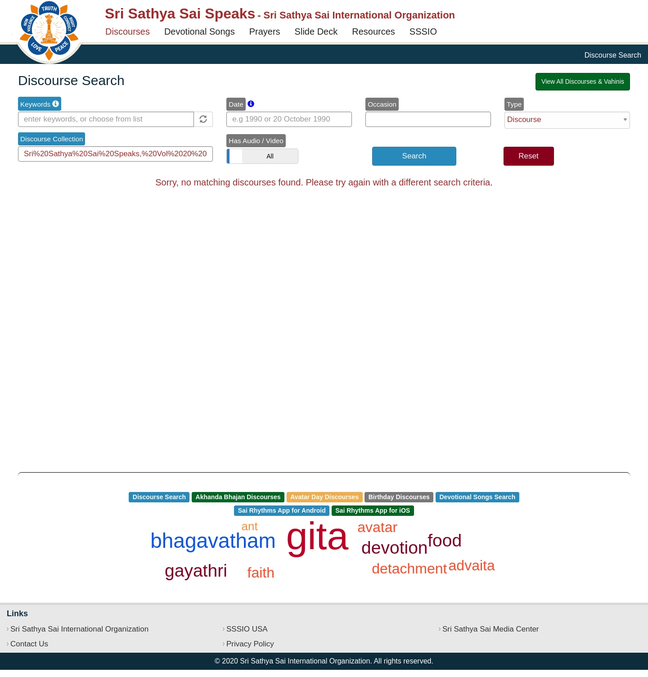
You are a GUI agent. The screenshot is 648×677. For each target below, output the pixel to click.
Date (236, 104)
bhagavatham (213, 540)
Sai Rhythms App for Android (282, 510)
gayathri (196, 570)
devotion (394, 547)
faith (261, 572)
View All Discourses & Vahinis (582, 81)
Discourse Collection (51, 139)
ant (250, 526)
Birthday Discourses (399, 497)
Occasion (382, 104)
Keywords (39, 104)
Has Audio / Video (256, 140)
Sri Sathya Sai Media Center (490, 629)
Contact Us (29, 644)
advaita (472, 565)
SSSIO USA (247, 629)
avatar (377, 527)
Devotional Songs (199, 31)
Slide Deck (316, 31)
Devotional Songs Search (477, 497)
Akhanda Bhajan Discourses (238, 497)
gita (317, 535)
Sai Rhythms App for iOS (372, 510)
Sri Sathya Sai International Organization (79, 629)
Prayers (264, 31)
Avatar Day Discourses (324, 497)
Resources (373, 31)
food (445, 540)
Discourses (127, 31)
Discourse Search (159, 497)
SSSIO (423, 31)
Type (514, 104)
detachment (409, 568)
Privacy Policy (250, 644)
